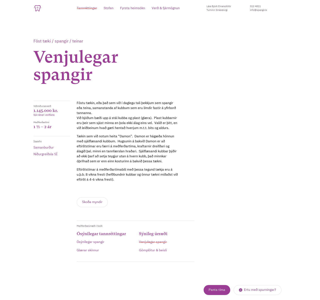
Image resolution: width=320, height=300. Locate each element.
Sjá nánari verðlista (43, 115)
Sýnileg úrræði (153, 233)
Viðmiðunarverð (42, 106)
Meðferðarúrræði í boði (89, 226)
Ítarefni (37, 141)
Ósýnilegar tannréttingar (101, 233)
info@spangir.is (258, 10)
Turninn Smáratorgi (217, 10)
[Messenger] (258, 290)
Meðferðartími (41, 122)
